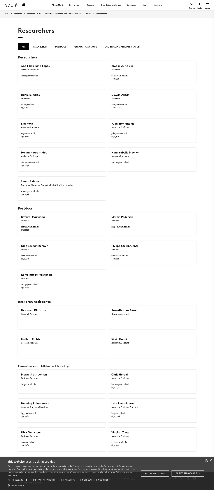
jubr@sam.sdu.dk (119, 133)
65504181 (25, 445)
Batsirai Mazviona (33, 217)
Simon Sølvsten (31, 181)
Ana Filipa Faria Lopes (36, 65)
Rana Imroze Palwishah (37, 274)
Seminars (158, 5)
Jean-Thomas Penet (125, 310)
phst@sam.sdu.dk (119, 256)
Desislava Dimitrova (35, 310)
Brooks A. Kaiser (122, 65)
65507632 (25, 108)
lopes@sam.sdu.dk (29, 76)
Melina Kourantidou (35, 152)
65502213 (115, 259)
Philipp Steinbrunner (125, 245)
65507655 (25, 165)
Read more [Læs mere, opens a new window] (12, 475)
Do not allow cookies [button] (188, 473)
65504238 (115, 387)
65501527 (115, 445)
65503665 (115, 137)
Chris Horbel (120, 374)
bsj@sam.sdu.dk (28, 384)
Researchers (75, 5)
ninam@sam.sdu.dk (120, 162)
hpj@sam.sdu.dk (28, 413)
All (23, 46)
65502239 (25, 230)
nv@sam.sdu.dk (28, 442)
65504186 (25, 137)
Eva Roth (27, 123)
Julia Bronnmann (123, 123)
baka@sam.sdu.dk (119, 76)
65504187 (25, 416)
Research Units (34, 14)
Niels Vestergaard (33, 432)
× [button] (210, 460)
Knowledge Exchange (111, 5)
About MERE (57, 5)
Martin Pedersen (122, 217)
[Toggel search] (191, 5)
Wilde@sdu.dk (27, 105)
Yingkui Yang (120, 432)
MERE (88, 14)
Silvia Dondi (119, 339)
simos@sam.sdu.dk (30, 191)
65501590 (115, 79)
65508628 (115, 108)
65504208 (115, 416)
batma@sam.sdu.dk (30, 227)
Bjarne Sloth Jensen (34, 374)
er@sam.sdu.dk (28, 133)
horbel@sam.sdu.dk (120, 384)
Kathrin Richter (32, 339)
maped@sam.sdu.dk (120, 227)
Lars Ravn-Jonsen (123, 403)
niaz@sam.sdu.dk (29, 256)
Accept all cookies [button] (155, 473)
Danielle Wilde (30, 94)
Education (131, 5)
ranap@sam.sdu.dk (30, 285)
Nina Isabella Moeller (125, 152)
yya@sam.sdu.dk (119, 442)
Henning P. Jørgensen (36, 403)
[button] (9, 480)
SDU (7, 14)
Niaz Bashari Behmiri (35, 245)
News (144, 5)
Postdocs (60, 46)
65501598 (25, 194)
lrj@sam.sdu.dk (118, 413)
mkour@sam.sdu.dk (30, 162)
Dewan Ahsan (121, 94)
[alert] (107, 473)
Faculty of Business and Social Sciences (63, 14)
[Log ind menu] (199, 5)
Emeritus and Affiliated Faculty (123, 46)
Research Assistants (85, 46)
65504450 (25, 259)
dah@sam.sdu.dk (119, 105)
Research (91, 5)
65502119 (25, 288)
